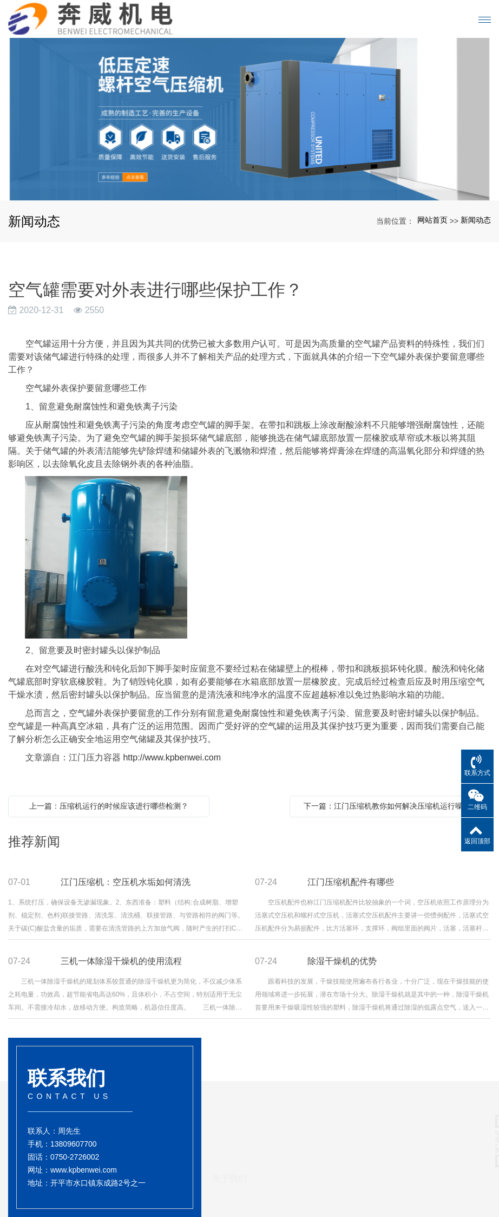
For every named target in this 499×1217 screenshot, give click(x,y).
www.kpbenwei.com (83, 1179)
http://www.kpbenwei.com (172, 757)
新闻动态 (476, 220)
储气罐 (280, 1184)
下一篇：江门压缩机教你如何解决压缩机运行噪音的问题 (393, 806)
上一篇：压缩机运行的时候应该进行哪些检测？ (108, 806)
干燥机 (280, 1164)
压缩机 (280, 1174)
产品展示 (286, 1137)
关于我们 (229, 1120)
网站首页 (432, 220)
